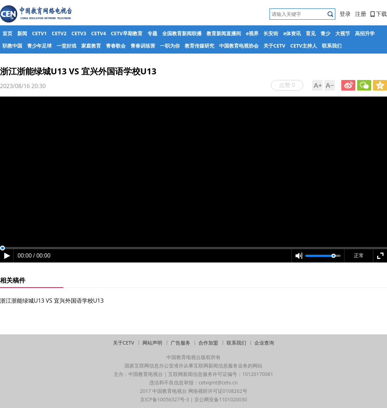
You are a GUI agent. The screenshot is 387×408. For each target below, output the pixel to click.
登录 (345, 14)
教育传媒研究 (199, 45)
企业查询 (264, 342)
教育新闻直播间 (224, 33)
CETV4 (98, 33)
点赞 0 (287, 85)
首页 (7, 33)
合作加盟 (208, 342)
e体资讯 (292, 33)
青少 (325, 33)
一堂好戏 (66, 45)
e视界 (252, 33)
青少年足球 (39, 45)
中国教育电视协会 (239, 45)
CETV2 (59, 33)
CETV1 (39, 33)
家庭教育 (91, 45)
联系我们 (332, 45)
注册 (360, 14)
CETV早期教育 (126, 33)
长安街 (271, 33)
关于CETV (274, 45)
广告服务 (180, 342)
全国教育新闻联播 (182, 33)
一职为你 (170, 45)
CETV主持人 (303, 45)
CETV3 (78, 33)
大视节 (342, 33)
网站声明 (152, 342)
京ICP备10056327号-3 (164, 399)
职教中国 (12, 45)
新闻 (22, 33)
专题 (152, 33)
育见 (311, 33)
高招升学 (365, 33)
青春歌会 (116, 45)
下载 (378, 14)
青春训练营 (143, 45)
